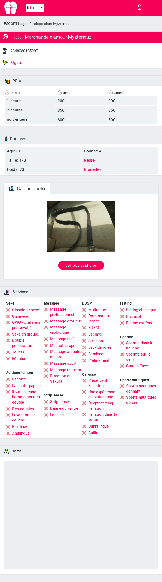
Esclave (95, 334)
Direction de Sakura (60, 379)
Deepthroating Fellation (100, 406)
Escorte (19, 379)
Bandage (95, 354)
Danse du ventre (64, 408)
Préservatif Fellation (97, 383)
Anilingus (96, 432)
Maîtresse (97, 309)
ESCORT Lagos (16, 24)
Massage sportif (64, 363)
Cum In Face (137, 366)
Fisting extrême (139, 323)
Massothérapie (63, 345)
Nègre (89, 160)
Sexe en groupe (25, 334)
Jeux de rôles (100, 347)
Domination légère (98, 318)
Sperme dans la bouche (139, 346)
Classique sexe (25, 309)
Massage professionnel (62, 312)
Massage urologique (59, 330)
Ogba (12, 62)
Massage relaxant (65, 370)
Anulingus (21, 433)
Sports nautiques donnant (141, 389)
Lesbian (57, 415)
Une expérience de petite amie (101, 394)
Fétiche (18, 358)
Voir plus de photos (81, 265)
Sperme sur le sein (138, 357)
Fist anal (133, 316)
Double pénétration (22, 343)
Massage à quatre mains (66, 354)
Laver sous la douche (24, 418)
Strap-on (95, 340)
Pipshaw (19, 426)
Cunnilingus (98, 426)
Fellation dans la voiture (102, 417)
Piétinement (98, 360)
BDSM (93, 327)
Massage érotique (66, 321)
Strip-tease (59, 401)
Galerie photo (27, 188)
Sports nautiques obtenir (141, 400)
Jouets (18, 352)
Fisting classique (141, 309)
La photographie (26, 385)
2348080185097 (24, 51)
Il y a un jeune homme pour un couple (26, 397)
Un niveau (20, 316)
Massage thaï (62, 339)
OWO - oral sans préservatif (26, 325)
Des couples (23, 408)
